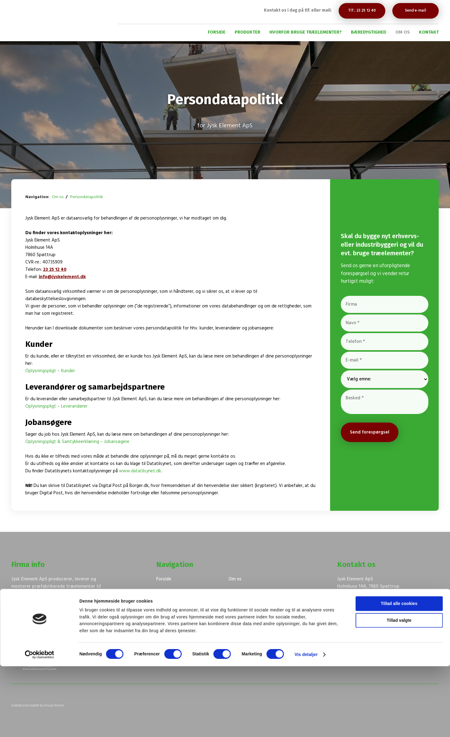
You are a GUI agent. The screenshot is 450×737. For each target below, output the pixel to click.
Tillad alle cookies (399, 674)
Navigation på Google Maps (366, 593)
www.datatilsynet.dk (140, 471)
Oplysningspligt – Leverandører (56, 406)
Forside (216, 32)
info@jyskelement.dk (62, 277)
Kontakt (429, 32)
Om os (402, 32)
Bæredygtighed (368, 32)
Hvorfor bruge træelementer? (305, 32)
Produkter (247, 32)
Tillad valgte (399, 691)
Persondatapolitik (86, 197)
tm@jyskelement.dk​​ (401, 608)
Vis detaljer (306, 725)
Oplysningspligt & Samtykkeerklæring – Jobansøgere (77, 441)
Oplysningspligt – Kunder (50, 371)
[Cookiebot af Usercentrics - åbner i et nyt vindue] (39, 725)
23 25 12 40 (55, 269)
